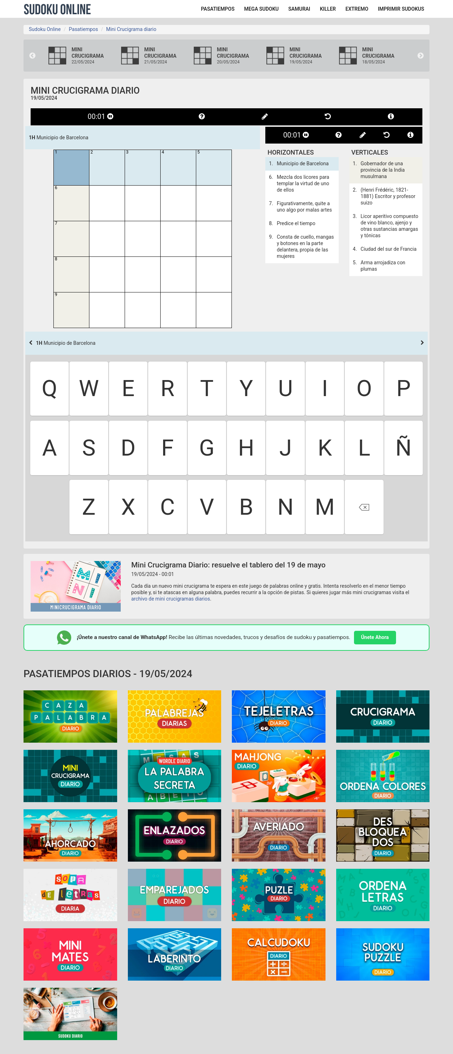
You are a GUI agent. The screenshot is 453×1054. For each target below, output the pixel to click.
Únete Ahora (375, 637)
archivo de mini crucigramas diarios (170, 599)
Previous (32, 55)
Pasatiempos (83, 29)
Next (420, 55)
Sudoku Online (57, 9)
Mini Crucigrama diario (131, 29)
